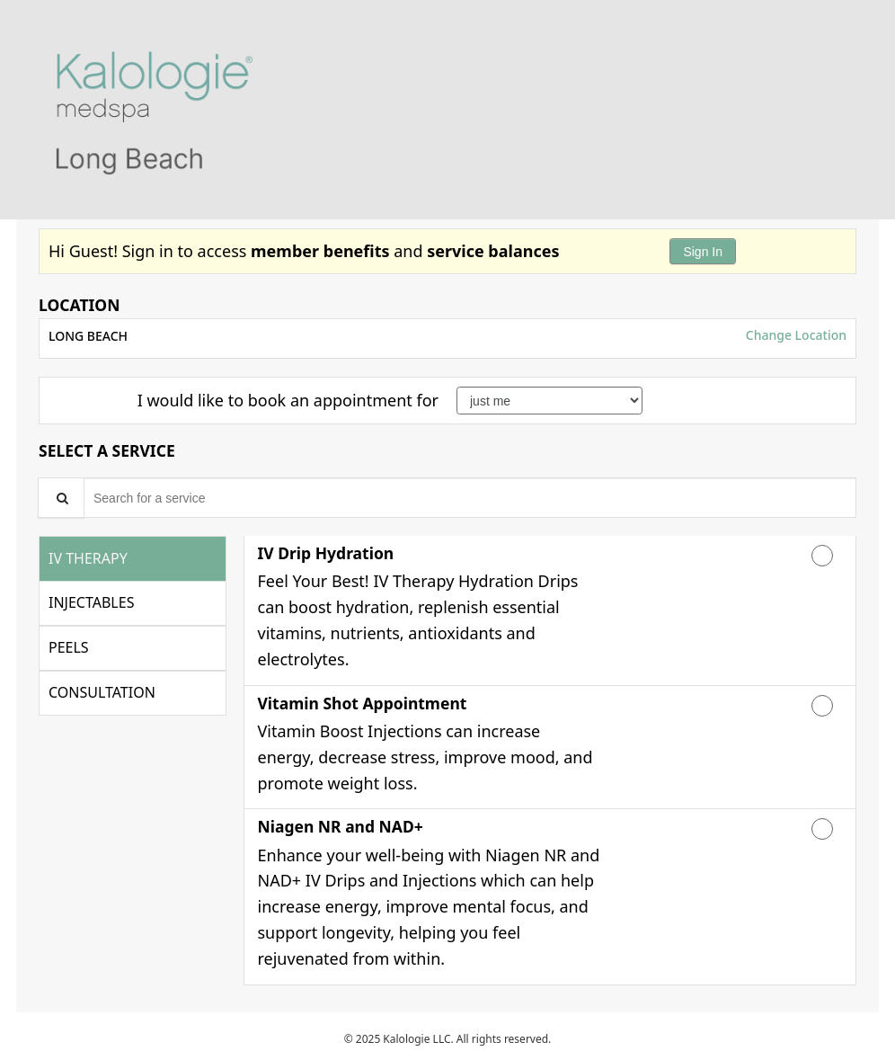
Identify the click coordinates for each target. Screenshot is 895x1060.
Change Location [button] (794, 334)
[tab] (132, 558)
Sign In (702, 252)
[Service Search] (61, 497)
